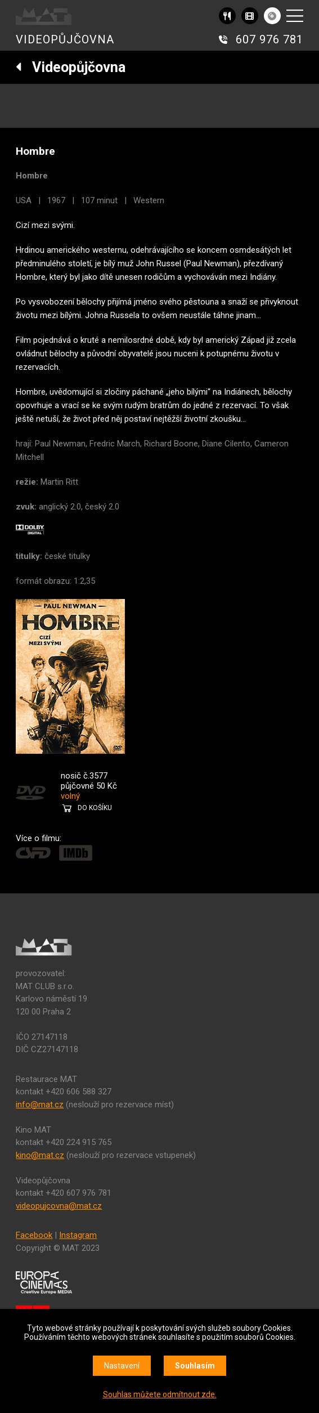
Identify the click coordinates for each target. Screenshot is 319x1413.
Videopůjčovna (70, 67)
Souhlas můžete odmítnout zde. (160, 1394)
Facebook (34, 1235)
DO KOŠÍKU (95, 808)
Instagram (78, 1235)
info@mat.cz (40, 1104)
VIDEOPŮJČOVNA (65, 39)
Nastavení (122, 1365)
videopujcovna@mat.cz (59, 1206)
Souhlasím (195, 1365)
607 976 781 (269, 39)
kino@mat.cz (40, 1155)
